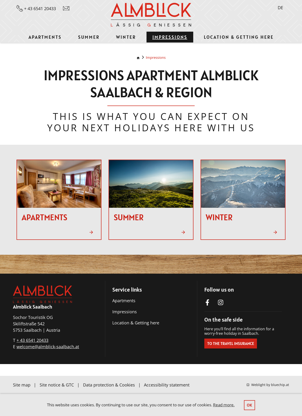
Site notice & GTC (57, 385)
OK (249, 405)
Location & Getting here (135, 323)
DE (280, 7)
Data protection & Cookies (109, 385)
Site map (21, 385)
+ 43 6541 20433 (32, 340)
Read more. (224, 405)
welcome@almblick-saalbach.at (48, 346)
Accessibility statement (166, 385)
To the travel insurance (230, 343)
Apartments (123, 300)
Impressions (156, 57)
